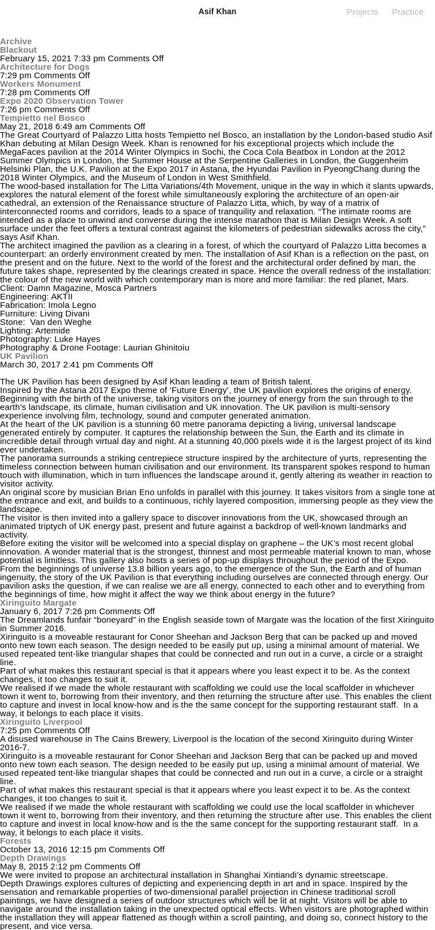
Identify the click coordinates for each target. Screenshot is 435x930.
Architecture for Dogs (44, 66)
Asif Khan (217, 11)
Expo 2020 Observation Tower (62, 100)
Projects (362, 11)
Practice (408, 11)
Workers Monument (40, 83)
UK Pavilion (24, 356)
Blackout (18, 49)
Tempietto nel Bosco (42, 117)
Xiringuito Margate (38, 602)
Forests (16, 841)
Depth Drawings (33, 858)
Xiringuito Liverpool (41, 721)
